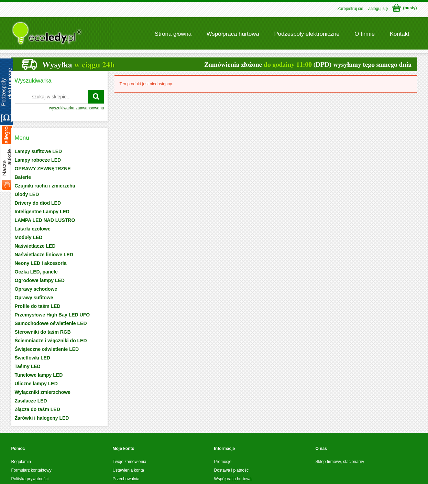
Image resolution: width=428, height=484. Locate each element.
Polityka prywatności (30, 478)
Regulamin (21, 461)
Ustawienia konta (128, 470)
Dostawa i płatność (231, 470)
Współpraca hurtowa (233, 478)
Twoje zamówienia (129, 461)
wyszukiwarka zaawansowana (76, 108)
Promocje (223, 461)
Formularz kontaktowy (31, 470)
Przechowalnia (126, 478)
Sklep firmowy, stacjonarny (340, 461)
